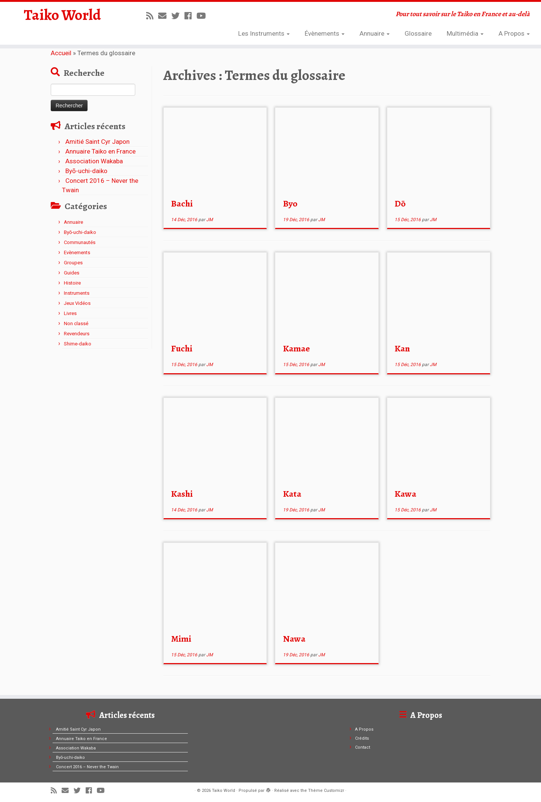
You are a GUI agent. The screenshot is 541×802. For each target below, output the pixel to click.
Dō (400, 203)
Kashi (182, 494)
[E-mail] (164, 16)
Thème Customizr (326, 790)
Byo (290, 203)
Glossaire (418, 33)
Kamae (296, 348)
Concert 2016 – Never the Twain (87, 766)
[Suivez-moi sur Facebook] (190, 16)
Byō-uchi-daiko (86, 171)
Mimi (181, 639)
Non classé (76, 323)
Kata (292, 494)
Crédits (362, 738)
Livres (70, 313)
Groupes (73, 262)
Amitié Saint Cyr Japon (97, 141)
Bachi (182, 203)
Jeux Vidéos (77, 303)
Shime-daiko (77, 344)
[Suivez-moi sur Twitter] (177, 16)
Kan (402, 348)
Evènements (77, 252)
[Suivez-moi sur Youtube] (203, 16)
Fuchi (181, 348)
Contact (362, 747)
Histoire (72, 283)
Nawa (294, 639)
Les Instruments (264, 33)
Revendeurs (76, 333)
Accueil (61, 53)
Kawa (405, 494)
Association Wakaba (94, 161)
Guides (71, 273)
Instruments (76, 293)
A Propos (514, 33)
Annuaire (375, 33)
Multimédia (465, 33)
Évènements (325, 33)
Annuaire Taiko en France (100, 151)
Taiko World (62, 15)
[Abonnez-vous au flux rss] (152, 16)
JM (209, 219)
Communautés (79, 242)
